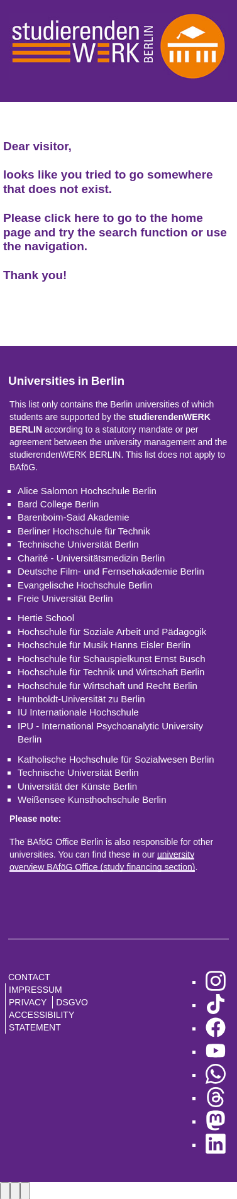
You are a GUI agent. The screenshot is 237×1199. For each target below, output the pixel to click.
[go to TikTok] (215, 1005)
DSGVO (72, 1002)
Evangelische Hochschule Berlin (85, 585)
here (86, 217)
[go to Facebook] (215, 1028)
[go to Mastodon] (215, 1121)
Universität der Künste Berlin (77, 786)
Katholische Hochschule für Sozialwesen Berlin (116, 759)
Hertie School (46, 617)
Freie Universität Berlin (65, 598)
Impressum (35, 990)
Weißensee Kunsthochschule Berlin (92, 799)
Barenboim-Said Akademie (74, 517)
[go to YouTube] (215, 1051)
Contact (29, 977)
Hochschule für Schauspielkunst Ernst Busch (111, 658)
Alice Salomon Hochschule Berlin (87, 490)
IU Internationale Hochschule (78, 712)
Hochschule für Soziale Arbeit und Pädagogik (112, 631)
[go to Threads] (215, 1098)
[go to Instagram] (215, 981)
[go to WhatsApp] (215, 1074)
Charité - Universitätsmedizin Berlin (91, 558)
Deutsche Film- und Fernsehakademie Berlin (111, 571)
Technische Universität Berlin (78, 544)
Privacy (28, 1002)
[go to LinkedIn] (215, 1144)
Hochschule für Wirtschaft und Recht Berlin (107, 685)
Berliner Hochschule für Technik (84, 531)
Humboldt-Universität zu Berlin (81, 698)
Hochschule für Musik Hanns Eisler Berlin (104, 644)
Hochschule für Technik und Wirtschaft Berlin (111, 671)
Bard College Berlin (58, 504)
